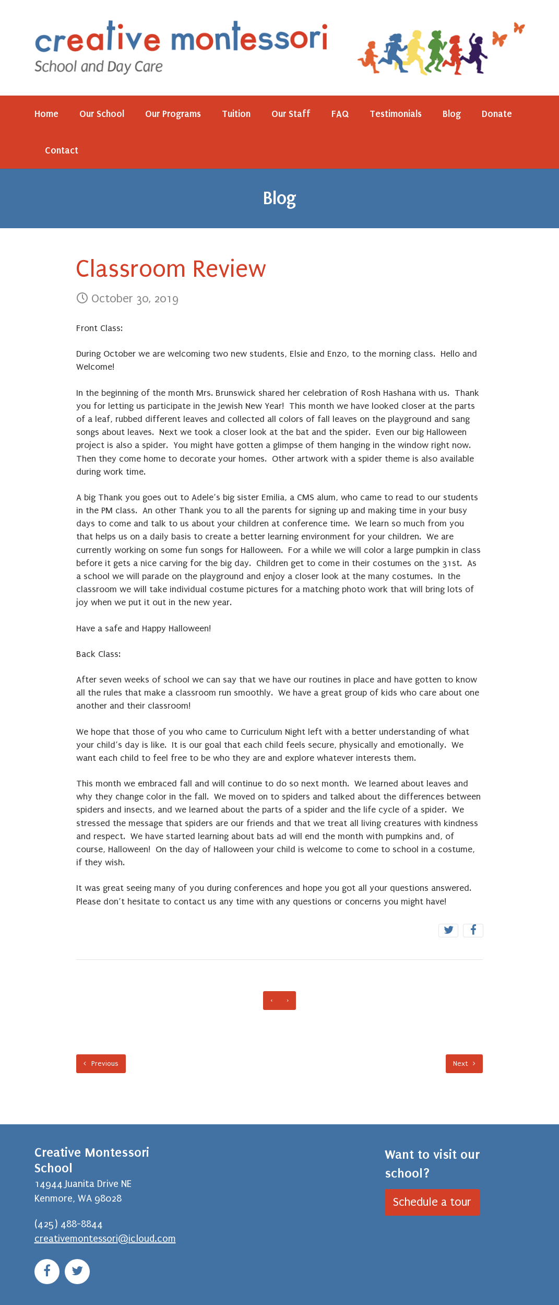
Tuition (236, 114)
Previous (101, 1063)
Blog (452, 114)
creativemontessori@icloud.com (105, 1238)
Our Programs (173, 114)
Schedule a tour (432, 1202)
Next (464, 1063)
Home (46, 114)
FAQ (340, 114)
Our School (101, 114)
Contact (61, 150)
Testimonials (396, 114)
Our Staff (291, 114)
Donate (497, 114)
